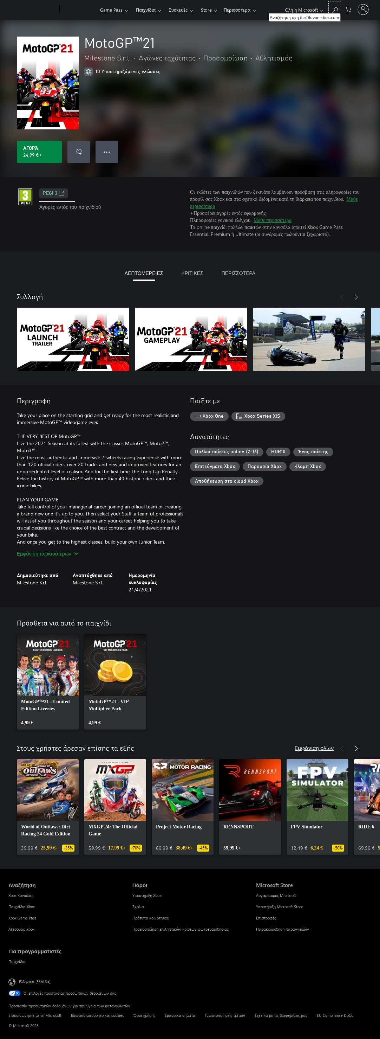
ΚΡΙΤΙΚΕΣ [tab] (192, 273)
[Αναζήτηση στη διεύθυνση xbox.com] (334, 9)
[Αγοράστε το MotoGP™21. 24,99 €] (39, 152)
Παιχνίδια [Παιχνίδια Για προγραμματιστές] (17, 961)
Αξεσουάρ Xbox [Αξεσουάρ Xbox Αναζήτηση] (21, 929)
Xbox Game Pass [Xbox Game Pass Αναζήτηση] (22, 918)
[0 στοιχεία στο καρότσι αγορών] (348, 9)
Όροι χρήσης (144, 1015)
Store (206, 10)
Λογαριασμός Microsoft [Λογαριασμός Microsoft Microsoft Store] (276, 895)
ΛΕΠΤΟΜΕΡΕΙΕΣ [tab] (144, 273)
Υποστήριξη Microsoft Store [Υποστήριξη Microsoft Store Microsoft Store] (279, 906)
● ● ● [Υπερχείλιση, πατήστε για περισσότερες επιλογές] (107, 152)
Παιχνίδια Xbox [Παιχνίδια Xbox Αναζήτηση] (21, 906)
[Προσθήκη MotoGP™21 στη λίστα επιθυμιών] (78, 152)
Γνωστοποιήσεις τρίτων (225, 1015)
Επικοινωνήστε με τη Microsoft (34, 1015)
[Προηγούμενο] (342, 297)
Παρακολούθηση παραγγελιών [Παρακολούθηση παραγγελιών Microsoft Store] (282, 929)
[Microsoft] (32, 9)
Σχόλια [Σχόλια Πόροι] (138, 906)
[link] (48, 682)
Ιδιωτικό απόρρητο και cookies (97, 1015)
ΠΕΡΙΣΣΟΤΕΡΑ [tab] (238, 273)
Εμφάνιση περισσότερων (47, 553)
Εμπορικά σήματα (180, 1015)
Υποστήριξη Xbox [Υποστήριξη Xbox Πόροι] (146, 895)
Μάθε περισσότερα (272, 220)
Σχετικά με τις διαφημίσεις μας (281, 1015)
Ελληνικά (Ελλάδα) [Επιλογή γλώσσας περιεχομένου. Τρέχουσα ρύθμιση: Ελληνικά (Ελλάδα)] (34, 981)
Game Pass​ (111, 10)
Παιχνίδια (146, 10)
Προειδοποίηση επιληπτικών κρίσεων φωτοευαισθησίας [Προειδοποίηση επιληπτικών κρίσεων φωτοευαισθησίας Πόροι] (180, 929)
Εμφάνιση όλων (314, 747)
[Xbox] (79, 9)
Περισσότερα (237, 10)
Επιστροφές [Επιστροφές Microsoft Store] (266, 918)
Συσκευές (178, 10)
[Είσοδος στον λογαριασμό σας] (363, 9)
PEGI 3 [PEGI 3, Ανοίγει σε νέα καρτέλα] (53, 193)
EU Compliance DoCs (335, 1015)
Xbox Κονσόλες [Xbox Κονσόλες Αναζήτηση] (20, 895)
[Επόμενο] (356, 297)
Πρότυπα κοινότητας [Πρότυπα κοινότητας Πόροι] (150, 918)
